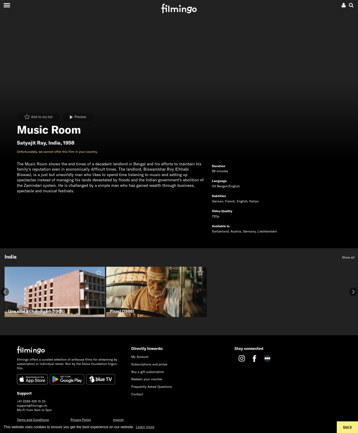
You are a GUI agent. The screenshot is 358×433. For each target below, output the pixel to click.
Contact (137, 394)
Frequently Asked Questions (151, 387)
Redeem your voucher (146, 379)
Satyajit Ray (31, 143)
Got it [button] (347, 427)
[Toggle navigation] (6, 5)
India (54, 143)
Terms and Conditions (33, 420)
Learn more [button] (145, 427)
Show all (348, 257)
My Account (139, 357)
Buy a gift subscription (147, 372)
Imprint (118, 420)
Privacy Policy (81, 420)
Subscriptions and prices (149, 364)
